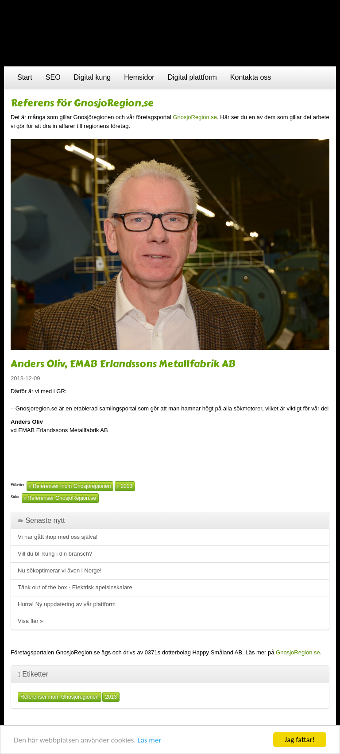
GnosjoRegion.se (195, 117)
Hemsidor (139, 77)
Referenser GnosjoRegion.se (60, 498)
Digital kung (92, 77)
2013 (124, 486)
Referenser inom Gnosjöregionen (70, 486)
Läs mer (150, 740)
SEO (53, 77)
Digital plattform (192, 77)
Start (24, 77)
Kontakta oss (250, 77)
